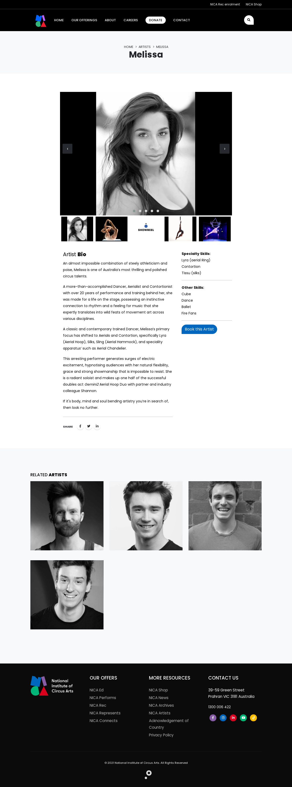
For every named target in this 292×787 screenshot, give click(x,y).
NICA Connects (104, 720)
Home (128, 47)
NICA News (158, 697)
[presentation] (67, 149)
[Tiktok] (253, 717)
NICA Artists (159, 713)
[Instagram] (223, 717)
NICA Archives (161, 705)
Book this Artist (199, 329)
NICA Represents (105, 713)
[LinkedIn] (233, 717)
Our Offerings (84, 20)
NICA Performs (103, 697)
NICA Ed (97, 690)
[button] (134, 210)
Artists (145, 47)
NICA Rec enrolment (225, 4)
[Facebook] (212, 717)
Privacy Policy (161, 735)
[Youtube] (243, 717)
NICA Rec (98, 705)
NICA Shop (254, 4)
